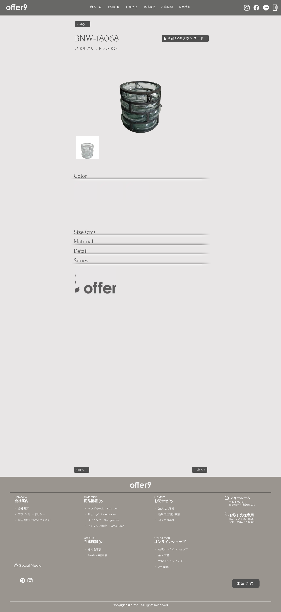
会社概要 (23, 508)
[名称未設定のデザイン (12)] (275, 7)
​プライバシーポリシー (31, 514)
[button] (81, 470)
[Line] (266, 7)
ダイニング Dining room (103, 520)
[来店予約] (246, 583)
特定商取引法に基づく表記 (34, 520)
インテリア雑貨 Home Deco (106, 526)
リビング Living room (102, 514)
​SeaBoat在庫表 (97, 555)
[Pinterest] (22, 580)
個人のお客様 (166, 520)
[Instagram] (247, 7)
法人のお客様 (166, 508)
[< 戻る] (82, 24)
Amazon (163, 567)
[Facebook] (256, 7)
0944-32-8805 (245, 519)
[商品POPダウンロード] (185, 38)
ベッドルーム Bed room (103, 508)
